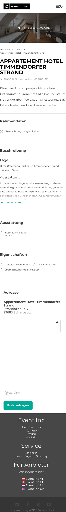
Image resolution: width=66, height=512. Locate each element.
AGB (32, 510)
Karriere (31, 430)
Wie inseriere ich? (31, 472)
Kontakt (31, 437)
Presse (31, 434)
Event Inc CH (33, 482)
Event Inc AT (32, 478)
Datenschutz (46, 510)
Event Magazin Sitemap (31, 456)
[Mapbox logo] (12, 393)
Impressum (18, 510)
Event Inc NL (33, 485)
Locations (5, 49)
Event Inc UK (33, 489)
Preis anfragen (18, 405)
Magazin (31, 453)
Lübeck (18, 49)
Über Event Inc (31, 427)
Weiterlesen (10, 202)
